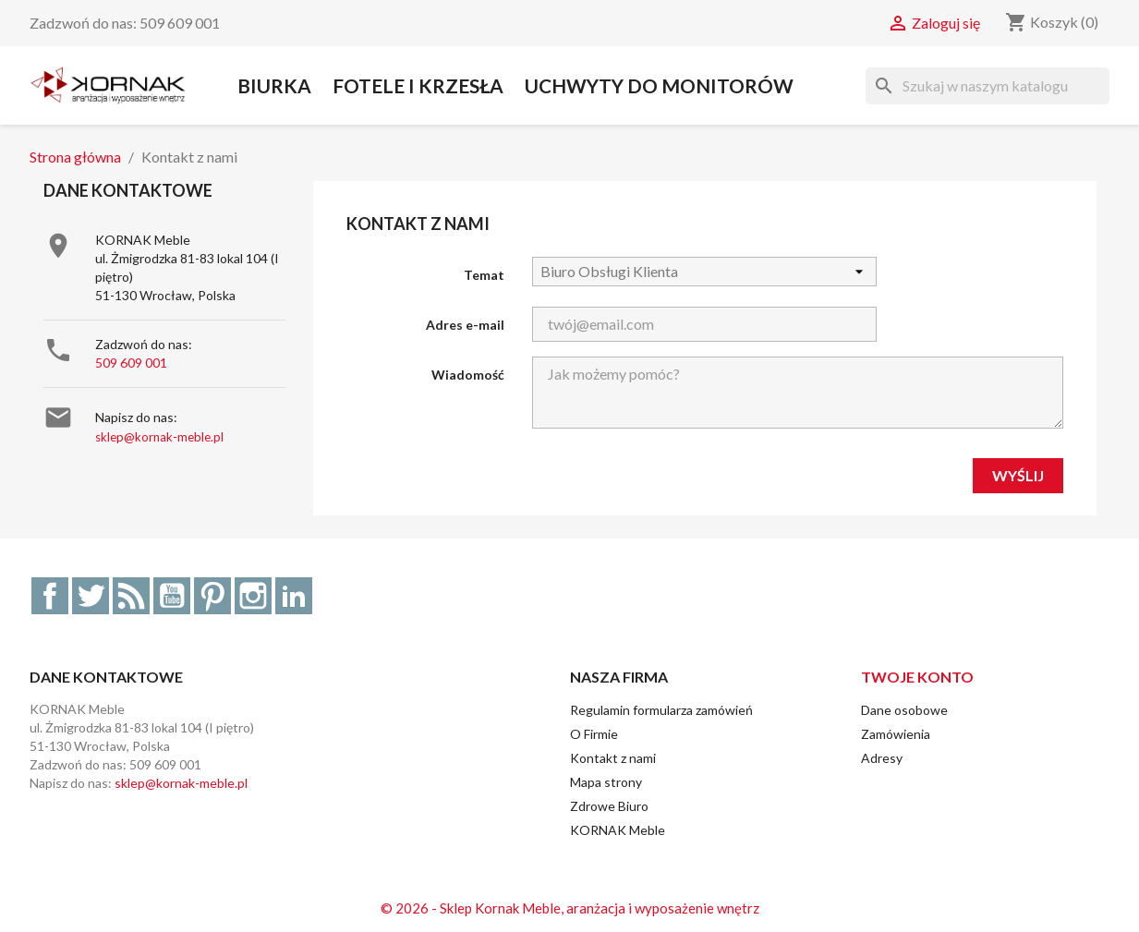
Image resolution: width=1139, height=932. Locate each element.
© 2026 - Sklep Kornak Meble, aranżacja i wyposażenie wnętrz (570, 908)
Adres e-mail (465, 325)
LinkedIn (293, 595)
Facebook (49, 595)
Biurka (274, 85)
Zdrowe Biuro (609, 806)
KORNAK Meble (617, 830)
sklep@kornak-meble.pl (159, 437)
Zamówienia (895, 734)
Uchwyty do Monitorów (659, 85)
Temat (484, 275)
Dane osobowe (904, 710)
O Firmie (594, 734)
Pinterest (212, 595)
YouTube (171, 595)
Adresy (882, 758)
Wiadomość (467, 374)
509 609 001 (131, 362)
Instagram (253, 595)
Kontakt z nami (613, 758)
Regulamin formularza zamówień (661, 710)
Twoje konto (917, 676)
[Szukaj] (987, 85)
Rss (131, 595)
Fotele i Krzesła (418, 85)
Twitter (90, 595)
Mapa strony (606, 782)
